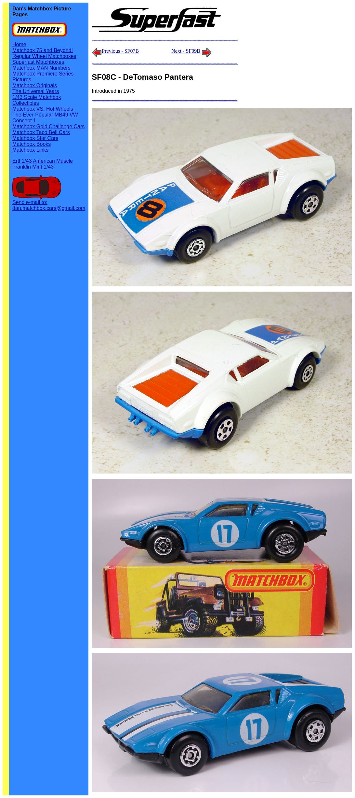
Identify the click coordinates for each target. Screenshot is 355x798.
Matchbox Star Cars (35, 138)
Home (19, 44)
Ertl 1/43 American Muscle (42, 161)
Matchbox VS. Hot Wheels (42, 109)
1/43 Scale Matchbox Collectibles (36, 100)
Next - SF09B (191, 51)
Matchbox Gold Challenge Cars (48, 126)
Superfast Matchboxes (38, 62)
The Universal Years (35, 91)
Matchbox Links (30, 150)
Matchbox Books (31, 144)
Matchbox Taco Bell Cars (41, 132)
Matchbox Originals (34, 85)
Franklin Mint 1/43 (33, 167)
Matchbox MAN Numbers (41, 68)
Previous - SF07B (120, 51)
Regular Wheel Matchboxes (44, 56)
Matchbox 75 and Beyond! (42, 50)
